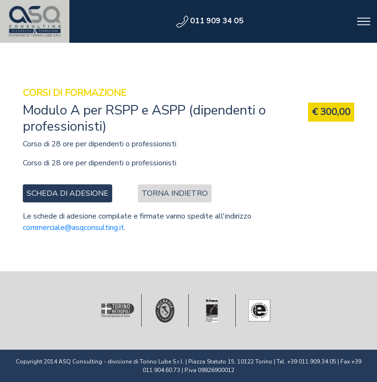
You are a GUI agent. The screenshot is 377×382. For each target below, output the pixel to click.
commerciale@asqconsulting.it (73, 227)
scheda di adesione (67, 193)
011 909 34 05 (209, 21)
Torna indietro (175, 193)
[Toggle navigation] (363, 21)
